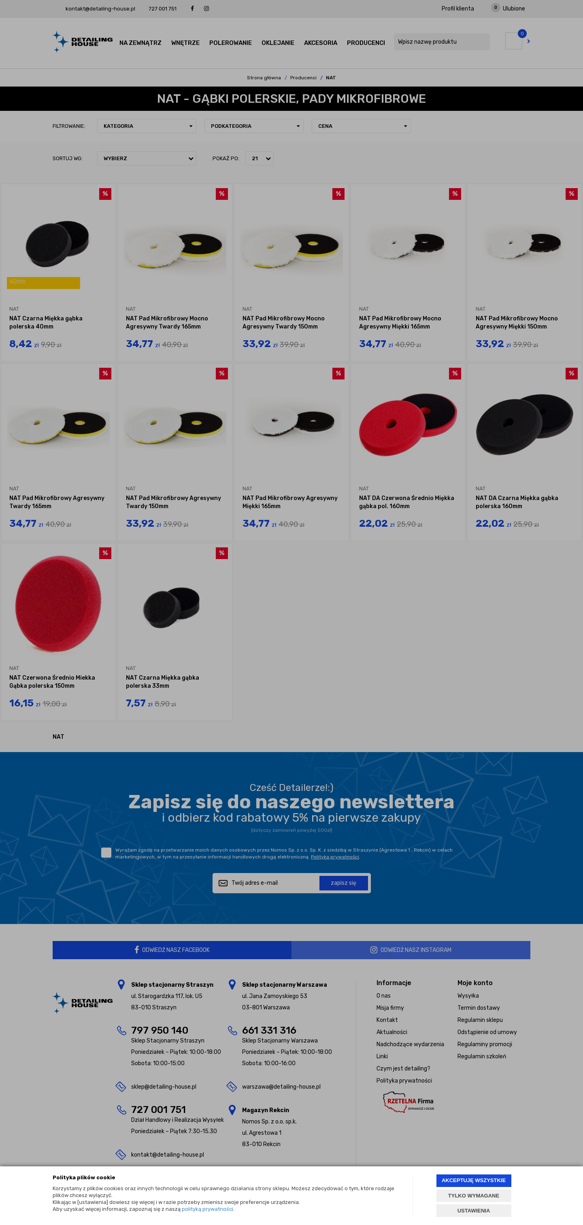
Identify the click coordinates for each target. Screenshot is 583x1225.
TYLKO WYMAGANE (473, 1196)
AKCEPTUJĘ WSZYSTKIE (474, 1180)
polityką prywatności (207, 1209)
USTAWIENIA (473, 1211)
